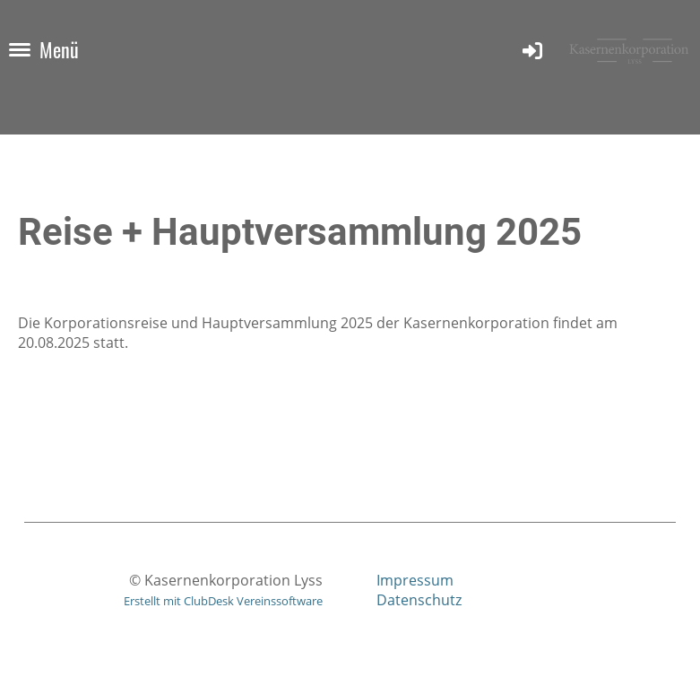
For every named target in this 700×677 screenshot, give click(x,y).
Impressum (415, 580)
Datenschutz (419, 600)
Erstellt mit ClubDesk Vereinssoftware (223, 601)
